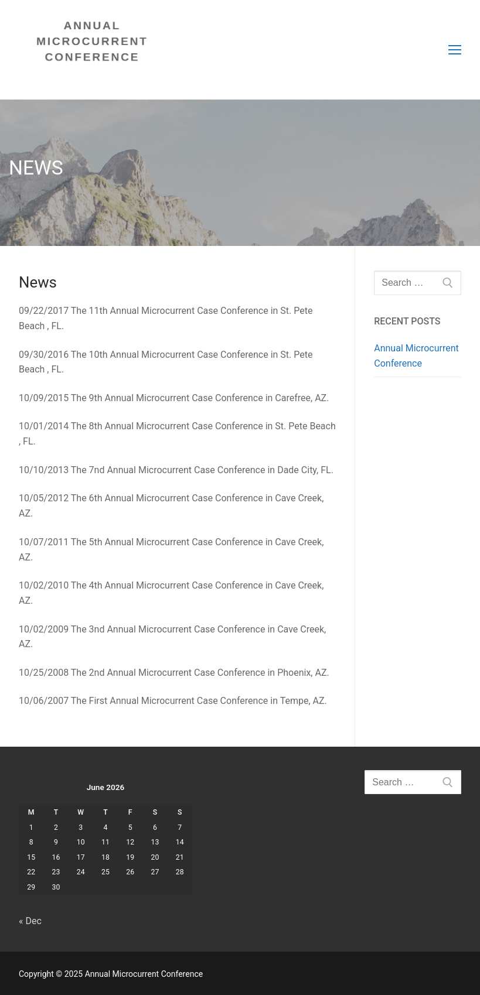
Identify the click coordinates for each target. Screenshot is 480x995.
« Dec (30, 920)
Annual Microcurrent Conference (416, 356)
